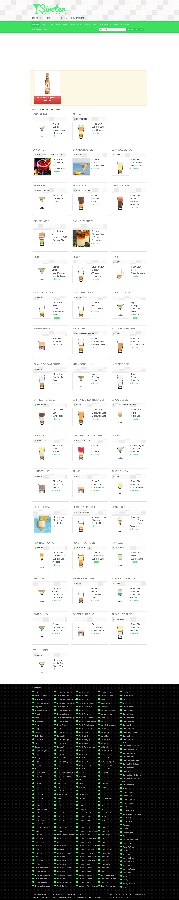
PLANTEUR (118, 507)
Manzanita (104, 718)
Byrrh (37, 762)
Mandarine (104, 707)
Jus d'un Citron (62, 871)
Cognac (37, 849)
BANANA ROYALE (83, 149)
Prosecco (104, 838)
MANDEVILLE (41, 471)
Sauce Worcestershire (109, 886)
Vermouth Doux (128, 862)
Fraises (59, 798)
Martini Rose (105, 740)
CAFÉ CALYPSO (121, 185)
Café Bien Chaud (41, 773)
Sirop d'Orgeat (128, 714)
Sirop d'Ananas (128, 707)
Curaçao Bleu (62, 736)
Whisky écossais (129, 884)
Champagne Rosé (41, 802)
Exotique (41, 548)
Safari (103, 871)
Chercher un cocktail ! (135, 29)
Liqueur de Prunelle (108, 696)
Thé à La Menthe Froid (131, 840)
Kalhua (81, 773)
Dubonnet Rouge (63, 762)
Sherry (125, 703)
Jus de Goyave (84, 732)
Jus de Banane (62, 879)
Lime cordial (83, 802)
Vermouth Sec (128, 873)
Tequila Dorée (128, 832)
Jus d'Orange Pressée (65, 868)
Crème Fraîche (62, 725)
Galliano (60, 802)
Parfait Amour (106, 783)
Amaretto (38, 692)
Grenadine (60, 831)
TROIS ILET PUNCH (123, 614)
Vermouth (126, 854)
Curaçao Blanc (62, 732)
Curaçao (80, 512)
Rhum (78, 119)
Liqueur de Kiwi (84, 864)
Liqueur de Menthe (85, 875)
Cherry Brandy (40, 820)
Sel (124, 699)
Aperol (37, 718)
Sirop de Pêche (128, 768)
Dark (88, 190)
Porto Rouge (105, 835)
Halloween (41, 155)
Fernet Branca (62, 783)
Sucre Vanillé (127, 821)
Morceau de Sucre (107, 751)
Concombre (39, 860)
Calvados (38, 783)
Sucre (125, 807)
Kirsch (81, 783)
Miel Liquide (105, 747)
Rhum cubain (105, 864)
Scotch (125, 692)
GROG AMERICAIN (83, 292)
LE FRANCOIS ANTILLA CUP (89, 400)
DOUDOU (38, 257)
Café (36, 769)
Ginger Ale (60, 816)
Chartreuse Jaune (41, 809)
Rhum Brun (105, 860)
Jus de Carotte (62, 886)
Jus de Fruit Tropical (86, 718)
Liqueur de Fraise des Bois (88, 846)
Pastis (103, 791)
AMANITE (38, 149)
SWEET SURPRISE (83, 614)
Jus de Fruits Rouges (86, 729)
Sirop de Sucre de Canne (132, 775)
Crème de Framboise (42, 886)
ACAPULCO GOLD (43, 114)
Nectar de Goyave (107, 762)
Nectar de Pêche (107, 769)
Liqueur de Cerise (85, 827)
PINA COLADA (120, 471)
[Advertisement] (89, 51)
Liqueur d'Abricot (85, 813)
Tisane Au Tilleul (128, 847)
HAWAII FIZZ (80, 328)
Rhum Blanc (105, 857)
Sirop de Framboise (130, 732)
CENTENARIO (41, 221)
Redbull (103, 842)
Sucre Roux (127, 818)
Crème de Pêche (63, 714)
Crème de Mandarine (64, 692)
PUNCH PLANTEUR (84, 542)
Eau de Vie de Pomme (65, 776)
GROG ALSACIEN (43, 292)
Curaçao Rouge (62, 743)
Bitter (37, 743)
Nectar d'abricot (106, 754)
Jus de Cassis (84, 692)
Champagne (39, 794)
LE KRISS (38, 435)
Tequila (125, 829)
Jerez (59, 842)
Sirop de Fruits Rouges (131, 746)
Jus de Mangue (84, 740)
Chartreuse (39, 805)
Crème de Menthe (63, 696)
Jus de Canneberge (64, 882)
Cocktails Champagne (121, 24)
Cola (36, 857)
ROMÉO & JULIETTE (123, 578)
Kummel (82, 787)
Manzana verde (106, 714)
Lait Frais (82, 798)
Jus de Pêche (84, 751)
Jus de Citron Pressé (86, 703)
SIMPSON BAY (41, 614)
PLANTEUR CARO (43, 542)
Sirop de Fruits (128, 736)
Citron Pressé (40, 842)
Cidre (37, 831)
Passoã (103, 787)
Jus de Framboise (85, 714)
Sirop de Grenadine (130, 749)
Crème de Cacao (41, 871)
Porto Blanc (105, 831)
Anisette (38, 714)
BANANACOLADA (122, 149)
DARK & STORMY (83, 221)
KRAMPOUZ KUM (82, 364)
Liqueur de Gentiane (86, 853)
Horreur (50, 155)
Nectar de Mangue (107, 765)
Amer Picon (39, 699)
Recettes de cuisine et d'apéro (124, 894)
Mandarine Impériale (108, 710)
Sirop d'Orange (128, 710)
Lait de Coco (83, 794)
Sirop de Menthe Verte (131, 760)
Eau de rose (61, 769)
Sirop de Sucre (128, 771)
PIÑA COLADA (41, 507)
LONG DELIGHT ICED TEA (88, 435)
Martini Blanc (105, 732)
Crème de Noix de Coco (65, 710)
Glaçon (59, 824)
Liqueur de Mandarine (86, 868)
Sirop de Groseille (129, 753)
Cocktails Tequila (90, 24)
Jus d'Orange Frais (63, 864)
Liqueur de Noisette (86, 879)
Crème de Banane (41, 868)
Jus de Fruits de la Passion (88, 721)
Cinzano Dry (39, 838)
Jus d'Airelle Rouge (64, 853)
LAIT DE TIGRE (120, 364)
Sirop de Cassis (128, 718)
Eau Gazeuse (62, 780)
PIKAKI (76, 471)
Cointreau (38, 853)
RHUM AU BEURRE (84, 578)
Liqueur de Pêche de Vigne (88, 886)
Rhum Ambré (105, 853)
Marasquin (104, 721)
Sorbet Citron (127, 796)
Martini (103, 729)
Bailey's (37, 729)
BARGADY (39, 185)
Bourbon (38, 754)
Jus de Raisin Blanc (86, 765)
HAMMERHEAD (42, 328)
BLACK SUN (79, 185)
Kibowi (81, 780)
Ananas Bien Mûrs (41, 703)
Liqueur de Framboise (86, 849)
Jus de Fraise (83, 710)
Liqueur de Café (84, 824)
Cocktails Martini (105, 24)
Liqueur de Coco (85, 835)
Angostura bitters (41, 710)
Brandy (37, 758)
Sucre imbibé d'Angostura (132, 814)
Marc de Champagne (108, 725)
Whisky (125, 880)
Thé (124, 836)
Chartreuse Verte (41, 813)
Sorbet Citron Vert (129, 799)
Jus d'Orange (61, 860)
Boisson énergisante (42, 751)
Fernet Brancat (62, 787)
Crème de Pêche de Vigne (66, 718)
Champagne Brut (41, 798)
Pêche (103, 794)
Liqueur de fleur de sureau (88, 838)
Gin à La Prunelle (63, 813)
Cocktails (35, 24)
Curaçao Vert (61, 747)
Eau (58, 765)
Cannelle (38, 791)
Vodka (125, 876)
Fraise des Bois (62, 794)
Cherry (37, 816)
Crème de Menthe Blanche (66, 699)
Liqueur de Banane (85, 820)
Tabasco (126, 825)
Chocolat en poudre (42, 827)
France (89, 441)
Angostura (38, 707)
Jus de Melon (83, 743)
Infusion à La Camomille (65, 835)
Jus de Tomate (84, 769)
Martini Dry (105, 736)
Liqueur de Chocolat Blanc (88, 831)
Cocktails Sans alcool (40, 29)
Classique (88, 548)
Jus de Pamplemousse (87, 747)
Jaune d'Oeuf (61, 838)
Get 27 (59, 805)
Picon (103, 805)
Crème (37, 864)
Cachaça (38, 765)
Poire (103, 824)
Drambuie (60, 751)
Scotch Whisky (128, 696)
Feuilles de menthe (63, 791)
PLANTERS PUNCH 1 (85, 507)
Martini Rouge (106, 743)
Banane (37, 732)
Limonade (82, 805)
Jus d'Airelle (61, 849)
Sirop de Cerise (128, 721)
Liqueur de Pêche (85, 882)
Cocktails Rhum (47, 24)
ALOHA (77, 114)
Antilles (45, 405)
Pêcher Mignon (106, 798)
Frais (128, 405)
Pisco (103, 820)
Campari (38, 787)
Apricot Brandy (40, 721)
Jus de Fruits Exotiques (87, 725)
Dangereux (42, 441)
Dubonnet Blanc (62, 758)
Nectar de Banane (107, 758)
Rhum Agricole (106, 849)
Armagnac (38, 725)
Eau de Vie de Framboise (66, 773)
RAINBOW (117, 542)
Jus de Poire (83, 754)
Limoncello (83, 809)
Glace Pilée (61, 820)
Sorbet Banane (128, 792)
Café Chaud (39, 776)
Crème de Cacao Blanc (43, 875)
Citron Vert (38, 846)
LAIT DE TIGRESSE (44, 400)
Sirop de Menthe (129, 757)
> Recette (56, 136)
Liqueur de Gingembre (87, 860)
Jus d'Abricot (61, 846)
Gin (58, 809)
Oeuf (102, 776)
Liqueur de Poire (107, 692)
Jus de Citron (83, 699)
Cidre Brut (38, 835)
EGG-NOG (78, 257)
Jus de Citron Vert (85, 707)
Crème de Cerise (41, 882)
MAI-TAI (116, 435)
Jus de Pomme (84, 758)
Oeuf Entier (105, 780)
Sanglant (59, 155)
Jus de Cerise (84, 696)
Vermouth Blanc (128, 858)
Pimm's (103, 809)
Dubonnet (60, 754)
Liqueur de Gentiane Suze (88, 857)
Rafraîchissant (87, 333)
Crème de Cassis (41, 879)
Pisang (103, 816)
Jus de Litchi (83, 736)
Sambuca (104, 882)
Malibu (103, 699)
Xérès (125, 887)
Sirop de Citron (128, 725)
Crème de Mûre (62, 707)
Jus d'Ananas (61, 857)
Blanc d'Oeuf (39, 747)
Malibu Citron (105, 703)
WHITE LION (40, 650)
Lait (80, 791)
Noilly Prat (104, 773)
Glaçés (84, 119)
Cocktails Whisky (76, 24)
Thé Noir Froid (128, 843)
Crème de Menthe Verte (65, 703)
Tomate (125, 851)
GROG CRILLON (121, 292)
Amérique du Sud (44, 190)
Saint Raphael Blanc (108, 875)
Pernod (103, 802)
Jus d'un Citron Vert (64, 875)
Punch (86, 512)
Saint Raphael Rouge (108, 879)
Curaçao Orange (63, 740)
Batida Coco (39, 736)
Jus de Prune (83, 762)
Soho (125, 788)
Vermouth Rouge (129, 869)
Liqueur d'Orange (85, 816)
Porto (103, 827)
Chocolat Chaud (40, 824)
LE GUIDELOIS (120, 400)
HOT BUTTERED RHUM (125, 328)
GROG (115, 257)
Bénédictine (39, 740)
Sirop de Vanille (128, 785)
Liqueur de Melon (85, 871)
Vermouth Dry (128, 865)
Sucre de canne (128, 810)
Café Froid (38, 780)
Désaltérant (120, 405)
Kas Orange (83, 776)
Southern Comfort (129, 803)
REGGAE (38, 578)
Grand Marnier (62, 827)
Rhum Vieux (105, 868)
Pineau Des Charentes (109, 813)
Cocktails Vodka (61, 24)
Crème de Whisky (63, 721)
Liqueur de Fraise (85, 842)
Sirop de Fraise (128, 729)
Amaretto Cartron (41, 696)
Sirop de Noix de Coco (131, 764)
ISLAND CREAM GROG (46, 364)
